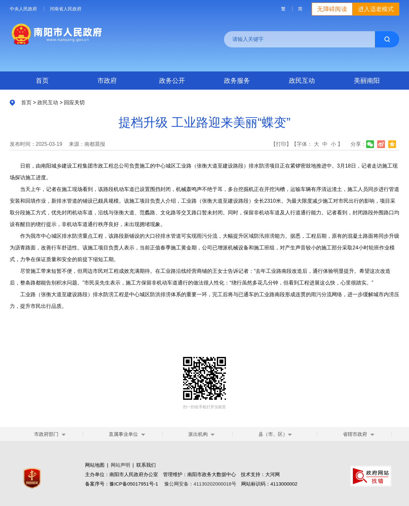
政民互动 (302, 80)
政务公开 (172, 80)
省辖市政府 (355, 434)
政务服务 (237, 80)
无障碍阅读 (332, 9)
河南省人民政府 (65, 8)
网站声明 (120, 465)
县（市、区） (275, 434)
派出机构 (198, 434)
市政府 (107, 80)
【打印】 (281, 144)
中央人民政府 (23, 8)
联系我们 (146, 465)
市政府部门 (46, 434)
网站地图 (95, 465)
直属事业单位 (123, 434)
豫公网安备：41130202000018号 (200, 484)
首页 (42, 80)
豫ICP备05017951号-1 (133, 484)
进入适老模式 (376, 9)
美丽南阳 (367, 80)
